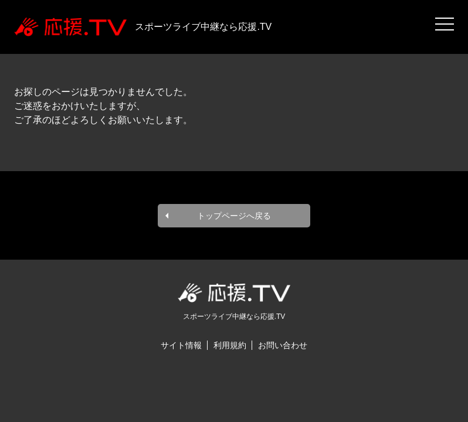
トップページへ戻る (234, 215)
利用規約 (229, 345)
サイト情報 (181, 345)
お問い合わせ (282, 345)
